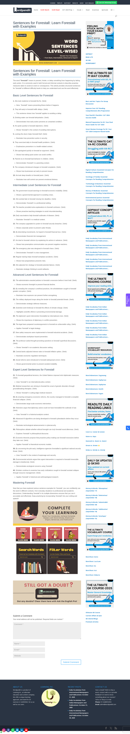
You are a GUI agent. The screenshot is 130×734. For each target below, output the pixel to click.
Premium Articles (92, 622)
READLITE (75, 3)
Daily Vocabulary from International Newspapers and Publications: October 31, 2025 (99, 239)
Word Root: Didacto (93, 575)
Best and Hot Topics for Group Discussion (97, 102)
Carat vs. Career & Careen (95, 432)
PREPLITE (59, 3)
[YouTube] (26, 730)
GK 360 (88, 60)
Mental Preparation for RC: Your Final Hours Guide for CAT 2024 (99, 123)
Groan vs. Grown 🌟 (93, 445)
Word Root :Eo (91, 566)
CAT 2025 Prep (67, 10)
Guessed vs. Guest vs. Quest (96, 441)
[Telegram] (17, 730)
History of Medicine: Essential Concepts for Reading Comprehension (100, 192)
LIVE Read (56, 10)
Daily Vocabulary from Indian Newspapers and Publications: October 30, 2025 (97, 315)
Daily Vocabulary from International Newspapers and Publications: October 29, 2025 (99, 267)
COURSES (52, 3)
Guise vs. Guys (91, 436)
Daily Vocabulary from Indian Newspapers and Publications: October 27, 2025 (97, 329)
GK (112, 10)
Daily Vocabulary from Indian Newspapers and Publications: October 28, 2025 (97, 322)
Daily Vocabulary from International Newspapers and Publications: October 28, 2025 (99, 253)
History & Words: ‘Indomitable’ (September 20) (97, 503)
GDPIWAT (89, 54)
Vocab (79, 10)
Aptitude (105, 10)
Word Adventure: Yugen (94, 393)
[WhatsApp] (13, 730)
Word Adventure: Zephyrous (96, 380)
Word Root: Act (91, 570)
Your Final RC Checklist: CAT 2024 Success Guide (98, 116)
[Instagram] (4, 730)
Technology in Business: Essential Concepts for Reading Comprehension (100, 185)
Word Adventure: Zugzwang (96, 375)
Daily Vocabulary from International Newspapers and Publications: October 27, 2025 (99, 260)
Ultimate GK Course (93, 612)
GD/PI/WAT (67, 3)
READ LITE (89, 57)
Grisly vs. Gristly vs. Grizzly (95, 450)
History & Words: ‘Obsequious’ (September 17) (97, 489)
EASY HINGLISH (89, 3)
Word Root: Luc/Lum (93, 561)
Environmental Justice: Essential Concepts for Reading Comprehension (100, 199)
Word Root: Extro (92, 557)
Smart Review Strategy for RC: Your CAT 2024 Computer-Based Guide (99, 130)
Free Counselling (128, 300)
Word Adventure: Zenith (94, 389)
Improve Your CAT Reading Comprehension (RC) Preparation (98, 109)
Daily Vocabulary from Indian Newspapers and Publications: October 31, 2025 (97, 308)
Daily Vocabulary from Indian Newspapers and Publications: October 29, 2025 (97, 336)
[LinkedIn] (22, 730)
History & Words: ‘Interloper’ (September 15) (96, 517)
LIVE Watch (45, 10)
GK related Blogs (92, 619)
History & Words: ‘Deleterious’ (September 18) (97, 496)
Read (87, 10)
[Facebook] (8, 730)
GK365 (81, 3)
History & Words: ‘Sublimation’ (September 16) (97, 510)
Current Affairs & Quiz (94, 616)
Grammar (95, 10)
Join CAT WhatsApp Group (106, 2)
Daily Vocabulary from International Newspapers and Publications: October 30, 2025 (99, 246)
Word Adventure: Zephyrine (96, 384)
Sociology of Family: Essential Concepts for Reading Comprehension (100, 178)
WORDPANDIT (91, 63)
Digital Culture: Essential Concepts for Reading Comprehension (100, 171)
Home (36, 10)
